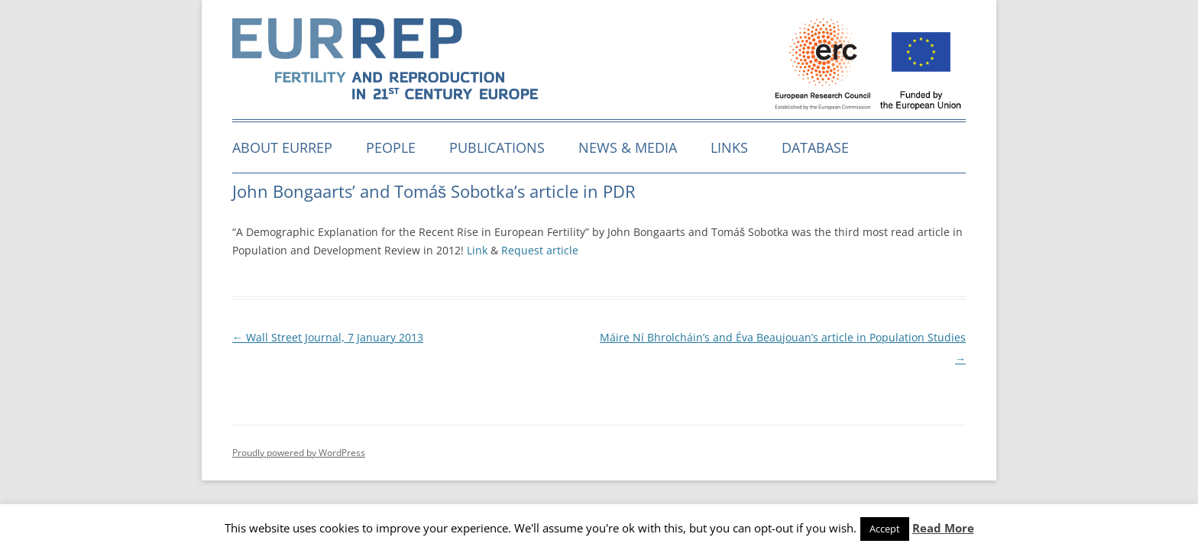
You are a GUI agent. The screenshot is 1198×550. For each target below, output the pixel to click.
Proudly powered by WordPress (298, 452)
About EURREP (282, 147)
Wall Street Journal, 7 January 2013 (327, 337)
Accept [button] (884, 528)
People (391, 147)
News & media (627, 147)
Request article (539, 250)
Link (477, 250)
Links (729, 147)
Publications (497, 147)
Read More (943, 527)
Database (815, 147)
